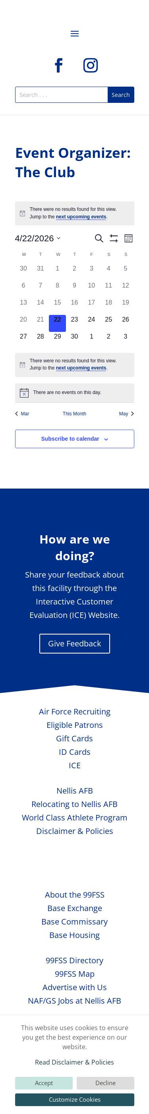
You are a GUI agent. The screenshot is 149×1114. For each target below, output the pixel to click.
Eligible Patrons (74, 725)
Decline (105, 1083)
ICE (75, 765)
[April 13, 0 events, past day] (23, 306)
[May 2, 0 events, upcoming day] (108, 340)
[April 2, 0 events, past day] (74, 272)
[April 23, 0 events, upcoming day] (74, 323)
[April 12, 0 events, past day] (125, 289)
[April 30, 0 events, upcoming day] (74, 340)
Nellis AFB (74, 790)
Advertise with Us (75, 987)
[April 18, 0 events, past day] (108, 306)
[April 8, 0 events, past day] (57, 289)
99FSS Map (75, 973)
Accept (44, 1083)
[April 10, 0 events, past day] (91, 289)
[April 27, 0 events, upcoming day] (23, 340)
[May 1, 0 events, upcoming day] (91, 340)
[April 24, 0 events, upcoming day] (91, 323)
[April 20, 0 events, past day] (23, 323)
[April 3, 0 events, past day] (91, 272)
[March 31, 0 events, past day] (40, 272)
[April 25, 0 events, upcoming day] (108, 323)
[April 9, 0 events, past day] (74, 289)
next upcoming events (81, 217)
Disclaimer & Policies (74, 831)
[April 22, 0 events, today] (57, 323)
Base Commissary (74, 921)
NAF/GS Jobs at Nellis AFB (74, 1000)
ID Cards (75, 751)
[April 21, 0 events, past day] (40, 323)
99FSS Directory (74, 960)
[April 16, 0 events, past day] (74, 306)
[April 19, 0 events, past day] (125, 306)
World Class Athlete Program (75, 817)
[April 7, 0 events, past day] (40, 289)
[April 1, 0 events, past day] (57, 272)
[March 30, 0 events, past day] (23, 272)
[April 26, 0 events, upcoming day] (125, 323)
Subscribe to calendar (70, 439)
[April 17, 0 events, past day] (91, 306)
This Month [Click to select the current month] (74, 414)
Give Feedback (74, 643)
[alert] (74, 213)
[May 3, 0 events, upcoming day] (125, 340)
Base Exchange (74, 908)
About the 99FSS (74, 894)
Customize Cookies (75, 1099)
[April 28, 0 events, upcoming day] (40, 340)
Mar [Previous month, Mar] (22, 414)
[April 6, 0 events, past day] (23, 289)
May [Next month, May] (126, 414)
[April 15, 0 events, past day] (57, 306)
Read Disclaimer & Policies (74, 1062)
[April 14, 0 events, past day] (40, 306)
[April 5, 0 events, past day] (125, 272)
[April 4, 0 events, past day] (108, 272)
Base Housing (74, 935)
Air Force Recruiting (74, 711)
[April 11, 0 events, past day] (108, 289)
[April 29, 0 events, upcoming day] (57, 340)
